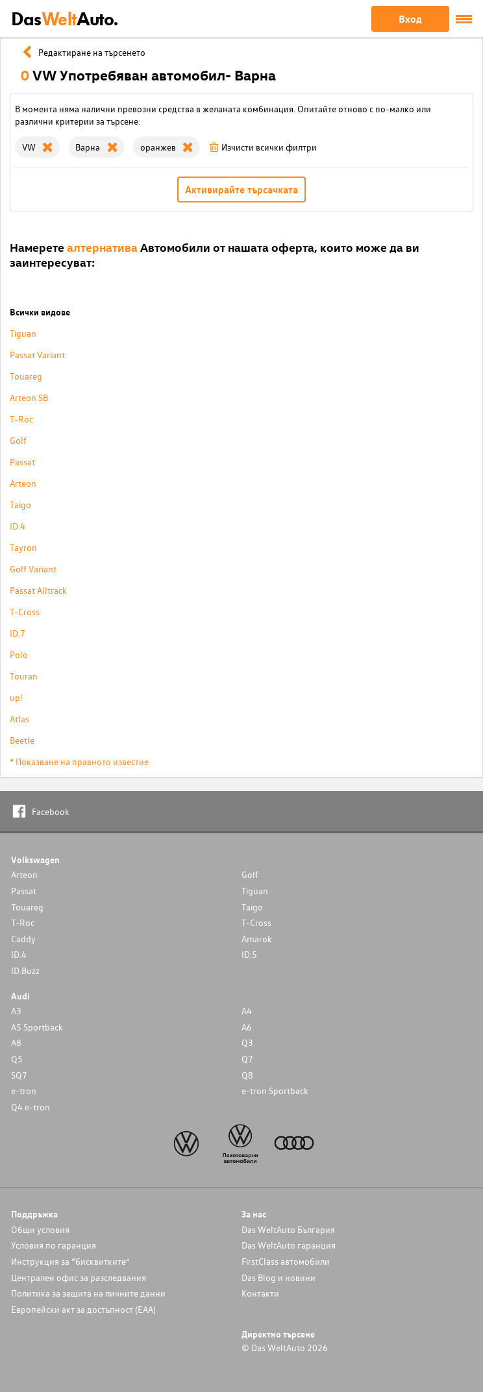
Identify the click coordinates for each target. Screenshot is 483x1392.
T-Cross (25, 611)
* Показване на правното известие (79, 761)
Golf (18, 440)
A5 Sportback (37, 1027)
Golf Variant (33, 569)
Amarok (257, 939)
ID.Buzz (25, 970)
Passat (22, 462)
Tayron (23, 547)
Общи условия (40, 1229)
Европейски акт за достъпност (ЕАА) (83, 1309)
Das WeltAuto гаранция (289, 1245)
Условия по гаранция (53, 1245)
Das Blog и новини (279, 1277)
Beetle (22, 740)
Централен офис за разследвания (78, 1277)
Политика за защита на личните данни (88, 1293)
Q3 (247, 1042)
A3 (16, 1011)
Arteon (23, 483)
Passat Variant (37, 354)
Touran (24, 676)
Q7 (247, 1059)
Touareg (26, 376)
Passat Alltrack (38, 590)
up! (16, 697)
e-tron (23, 1090)
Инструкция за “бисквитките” (70, 1261)
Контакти (260, 1293)
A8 (16, 1042)
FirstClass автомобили (286, 1261)
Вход (410, 18)
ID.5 (249, 954)
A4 (247, 1011)
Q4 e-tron (30, 1107)
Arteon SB (29, 397)
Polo (19, 654)
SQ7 (19, 1075)
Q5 (17, 1059)
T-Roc (21, 419)
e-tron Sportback (275, 1090)
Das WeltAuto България (288, 1229)
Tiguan (23, 333)
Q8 (247, 1075)
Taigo (20, 504)
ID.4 (17, 526)
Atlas (19, 719)
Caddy (23, 939)
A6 (247, 1027)
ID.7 (17, 633)
